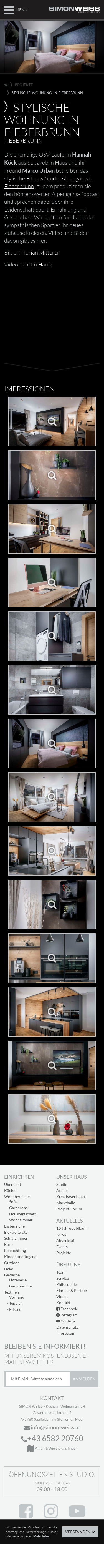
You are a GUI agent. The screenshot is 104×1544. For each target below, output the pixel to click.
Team (60, 1272)
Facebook (66, 1308)
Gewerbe (12, 1275)
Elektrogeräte (15, 1232)
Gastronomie (20, 1286)
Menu (15, 9)
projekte (24, 84)
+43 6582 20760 (52, 1438)
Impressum (65, 1333)
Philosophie (66, 1284)
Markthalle (65, 1202)
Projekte (63, 1252)
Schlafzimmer (16, 1238)
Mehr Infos (41, 1536)
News (61, 1234)
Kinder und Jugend (20, 1256)
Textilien (11, 1292)
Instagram (67, 1314)
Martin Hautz (36, 264)
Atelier (62, 1190)
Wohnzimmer (21, 1220)
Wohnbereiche (17, 1196)
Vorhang (16, 1297)
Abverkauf (65, 1240)
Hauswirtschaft (22, 1213)
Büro (8, 1244)
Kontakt (63, 1302)
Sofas (13, 1201)
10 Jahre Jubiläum (72, 1228)
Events (62, 1246)
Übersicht (12, 1184)
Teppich (16, 1303)
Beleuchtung (15, 1250)
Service (62, 1278)
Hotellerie (18, 1280)
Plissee (15, 1309)
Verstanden (78, 1531)
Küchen (10, 1190)
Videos (62, 1296)
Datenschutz (67, 1327)
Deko (8, 1268)
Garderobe (18, 1207)
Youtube (65, 1321)
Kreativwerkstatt (70, 1196)
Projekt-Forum (69, 1208)
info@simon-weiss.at (52, 1427)
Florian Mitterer (40, 252)
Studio (61, 1184)
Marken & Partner (71, 1290)
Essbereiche (14, 1226)
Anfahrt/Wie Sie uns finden (52, 1448)
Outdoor (11, 1262)
